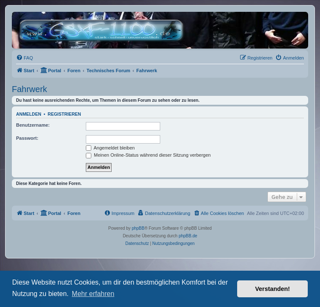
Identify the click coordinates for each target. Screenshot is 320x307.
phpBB (138, 228)
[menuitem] (24, 58)
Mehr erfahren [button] (93, 293)
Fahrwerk (29, 89)
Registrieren (64, 114)
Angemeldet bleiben (110, 147)
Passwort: (27, 138)
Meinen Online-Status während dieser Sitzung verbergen (148, 155)
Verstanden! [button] (272, 288)
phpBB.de (188, 236)
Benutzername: (32, 125)
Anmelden (28, 114)
